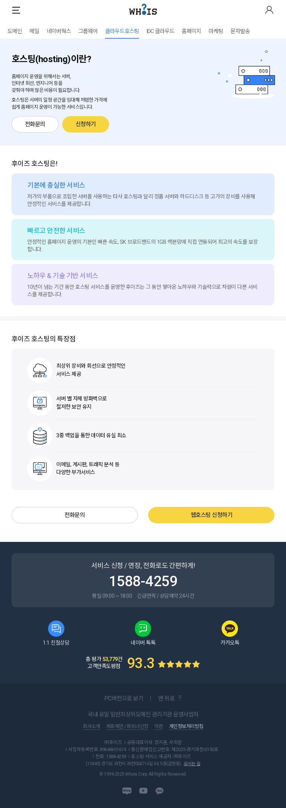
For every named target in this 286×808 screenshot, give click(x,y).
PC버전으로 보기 (123, 698)
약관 (158, 726)
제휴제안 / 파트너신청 (127, 726)
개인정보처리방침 (186, 726)
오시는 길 (192, 763)
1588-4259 (143, 581)
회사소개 (91, 726)
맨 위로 (166, 698)
